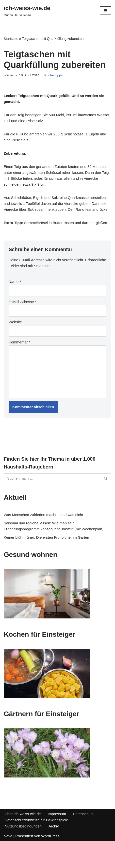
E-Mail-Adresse (22, 302)
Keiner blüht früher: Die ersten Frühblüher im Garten (46, 537)
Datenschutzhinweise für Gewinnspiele (36, 820)
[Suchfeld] (52, 478)
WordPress (50, 836)
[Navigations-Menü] (105, 10)
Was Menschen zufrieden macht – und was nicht (43, 515)
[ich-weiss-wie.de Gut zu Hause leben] (27, 10)
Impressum (57, 814)
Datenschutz (83, 814)
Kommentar (19, 342)
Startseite (11, 39)
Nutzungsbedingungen (23, 826)
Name (15, 281)
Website (15, 322)
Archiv (54, 826)
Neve (8, 836)
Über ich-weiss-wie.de (23, 814)
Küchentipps (53, 75)
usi (12, 75)
